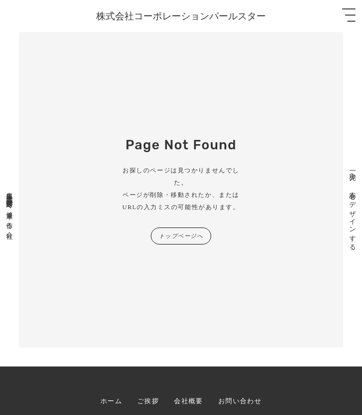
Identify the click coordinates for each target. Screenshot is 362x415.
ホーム (111, 401)
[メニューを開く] (348, 15)
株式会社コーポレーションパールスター (181, 16)
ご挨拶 (148, 401)
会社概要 (188, 401)
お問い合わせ (240, 401)
